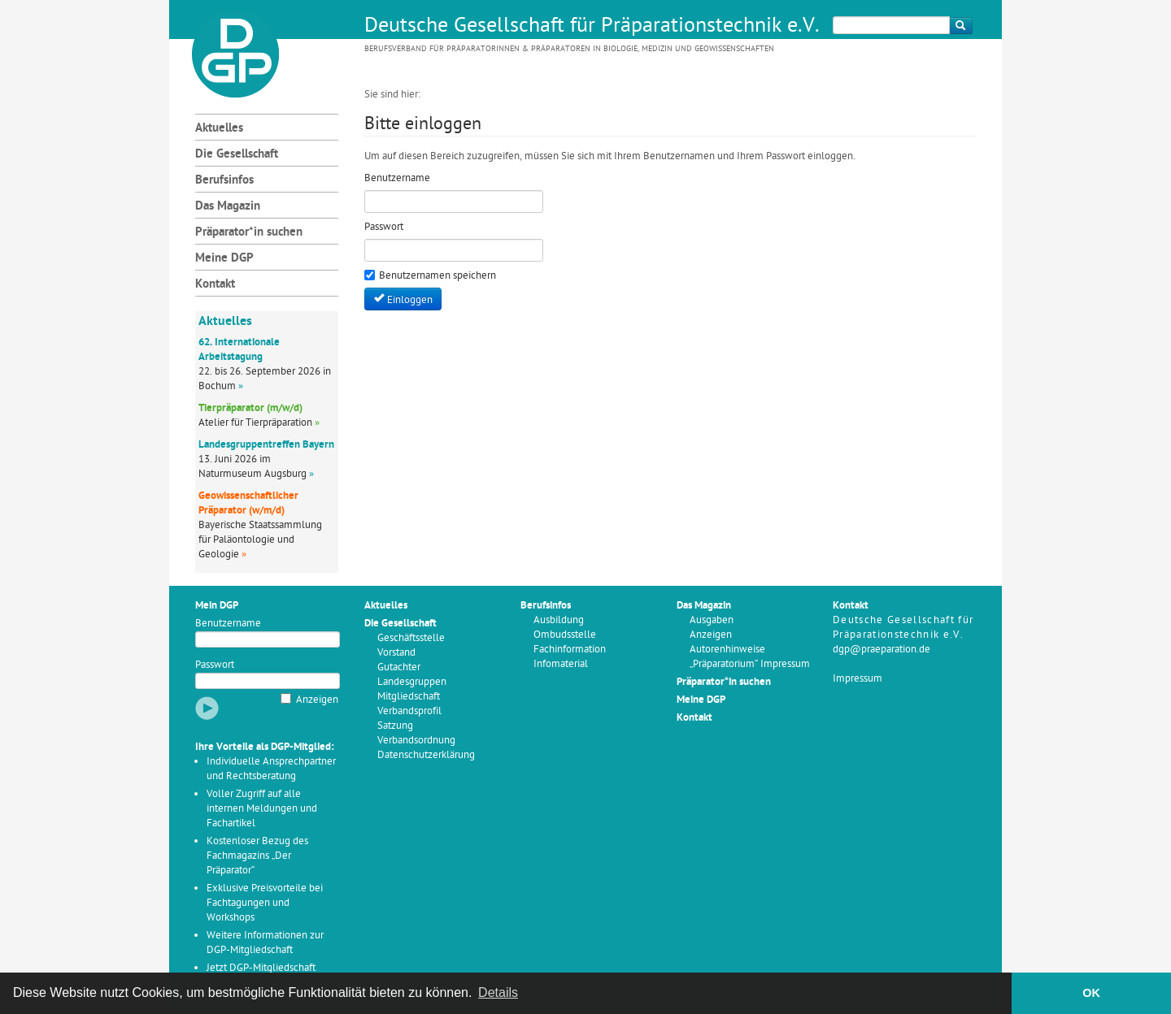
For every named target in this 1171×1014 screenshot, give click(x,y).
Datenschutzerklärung (426, 755)
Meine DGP (224, 258)
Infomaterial (560, 664)
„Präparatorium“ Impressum (750, 664)
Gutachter (398, 667)
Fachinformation (569, 649)
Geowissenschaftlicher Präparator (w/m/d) (248, 503)
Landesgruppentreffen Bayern (266, 445)
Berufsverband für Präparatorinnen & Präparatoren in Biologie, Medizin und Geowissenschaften (569, 49)
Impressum (857, 679)
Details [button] (498, 992)
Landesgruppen (411, 682)
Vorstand (396, 653)
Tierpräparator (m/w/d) (250, 408)
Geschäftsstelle (411, 638)
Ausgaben (712, 620)
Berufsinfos (224, 180)
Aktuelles (219, 128)
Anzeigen (317, 700)
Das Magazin (227, 206)
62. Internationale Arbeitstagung (239, 350)
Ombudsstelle (564, 635)
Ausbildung (558, 620)
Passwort (214, 665)
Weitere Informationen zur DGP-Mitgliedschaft (265, 943)
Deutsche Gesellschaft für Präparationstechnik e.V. (592, 27)
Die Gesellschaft (236, 154)
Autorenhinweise (727, 649)
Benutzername (228, 623)
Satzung (395, 726)
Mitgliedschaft (408, 697)
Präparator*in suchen (249, 232)
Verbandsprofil (409, 711)
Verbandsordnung (416, 741)
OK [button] (1091, 992)
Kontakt (215, 284)
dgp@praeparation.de (881, 649)
